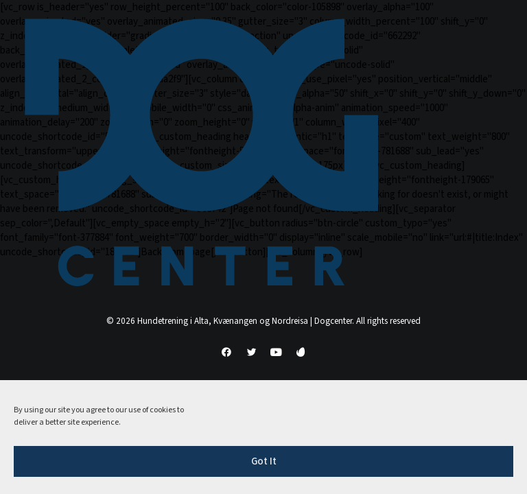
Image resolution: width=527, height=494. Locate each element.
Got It (264, 461)
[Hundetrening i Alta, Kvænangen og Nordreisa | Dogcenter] (201, 152)
